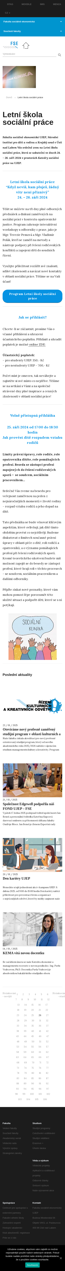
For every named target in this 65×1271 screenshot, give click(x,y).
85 (32, 1078)
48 (18, 1041)
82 (47, 1073)
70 (33, 1062)
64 (25, 1057)
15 (33, 1004)
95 (32, 1088)
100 (32, 1094)
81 (40, 1073)
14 (25, 1004)
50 (33, 1041)
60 (32, 1052)
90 (32, 1083)
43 (17, 1036)
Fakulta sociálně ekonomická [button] (32, 21)
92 (47, 1083)
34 (25, 1025)
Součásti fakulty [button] (32, 31)
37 (47, 1025)
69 (25, 1062)
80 (33, 1073)
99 (24, 1094)
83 (18, 1078)
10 (35, 999)
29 (25, 1020)
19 (25, 1010)
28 (18, 1020)
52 (47, 1041)
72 (47, 1062)
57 (47, 1046)
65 (32, 1057)
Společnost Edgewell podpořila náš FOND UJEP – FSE (28, 806)
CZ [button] (7, 13)
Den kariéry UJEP (16, 878)
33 (18, 1025)
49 (25, 1041)
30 (33, 1020)
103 (20, 1099)
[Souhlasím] (60, 1258)
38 (17, 1031)
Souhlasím (32, 1265)
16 (39, 1004)
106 (45, 1099)
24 (25, 1015)
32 (47, 1020)
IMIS (42, 4)
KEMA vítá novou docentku (23, 953)
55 (32, 1046)
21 (40, 1010)
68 (18, 1062)
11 (42, 999)
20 (32, 1010)
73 (18, 1067)
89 (25, 1083)
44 (25, 1036)
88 (17, 1083)
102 (48, 1094)
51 (40, 1041)
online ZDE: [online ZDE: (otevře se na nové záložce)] (37, 344)
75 (32, 1067)
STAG (10, 4)
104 (28, 1099)
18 (18, 1010)
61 (40, 1052)
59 (25, 1052)
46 (40, 1036)
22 (47, 1010)
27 (47, 1015)
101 (40, 1094)
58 (17, 1052)
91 (40, 1083)
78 (18, 1073)
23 (18, 1015)
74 (25, 1067)
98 (16, 1094)
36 (40, 1025)
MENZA (57, 4)
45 (32, 1036)
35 (32, 1025)
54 (25, 1046)
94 (25, 1088)
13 (19, 1004)
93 (17, 1088)
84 (25, 1078)
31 (40, 1020)
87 (47, 1078)
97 (47, 1088)
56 (40, 1046)
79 (25, 1073)
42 (47, 1031)
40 (32, 1031)
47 (47, 1036)
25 (32, 1015)
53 (18, 1046)
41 (40, 1031)
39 (25, 1031)
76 (40, 1067)
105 (36, 1099)
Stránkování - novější (9, 995)
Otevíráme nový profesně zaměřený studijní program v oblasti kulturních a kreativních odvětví (32, 734)
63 (17, 1057)
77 (47, 1067)
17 (47, 1004)
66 (40, 1057)
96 (40, 1088)
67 (47, 1057)
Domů (9, 97)
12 (48, 999)
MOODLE (27, 4)
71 (40, 1062)
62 (47, 1052)
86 (40, 1078)
